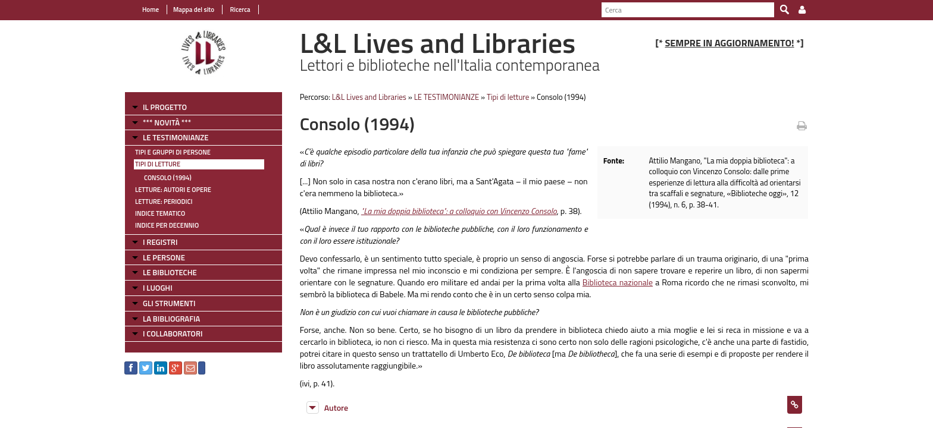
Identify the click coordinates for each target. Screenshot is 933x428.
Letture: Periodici (163, 201)
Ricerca (239, 9)
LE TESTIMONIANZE (175, 137)
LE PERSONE (164, 257)
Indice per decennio (167, 225)
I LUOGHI (158, 288)
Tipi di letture (157, 164)
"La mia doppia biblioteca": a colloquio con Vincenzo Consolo (459, 210)
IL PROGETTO (165, 107)
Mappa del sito (193, 9)
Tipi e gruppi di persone (173, 152)
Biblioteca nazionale (618, 282)
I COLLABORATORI (172, 333)
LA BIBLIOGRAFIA (171, 319)
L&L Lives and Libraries (369, 97)
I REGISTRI (160, 242)
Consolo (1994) (168, 177)
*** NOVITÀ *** (167, 122)
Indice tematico (160, 213)
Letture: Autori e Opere (173, 189)
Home (150, 9)
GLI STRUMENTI (169, 303)
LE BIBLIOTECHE (170, 272)
